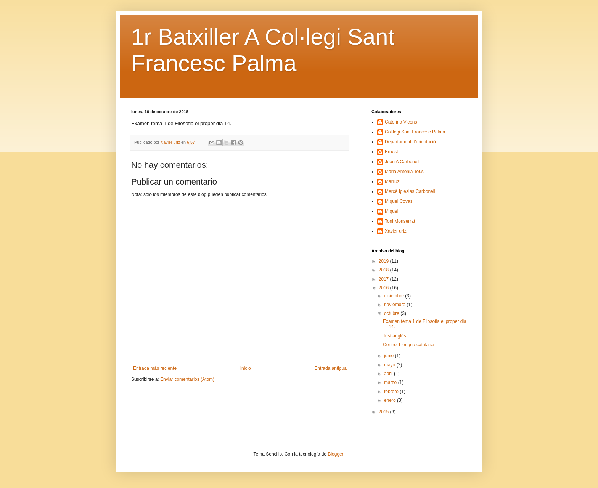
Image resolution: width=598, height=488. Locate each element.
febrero (392, 391)
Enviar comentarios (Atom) (187, 379)
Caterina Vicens (401, 122)
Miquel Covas (399, 201)
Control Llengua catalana (408, 344)
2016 (384, 288)
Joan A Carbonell (402, 161)
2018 (384, 270)
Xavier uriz (396, 231)
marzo (391, 382)
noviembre (395, 304)
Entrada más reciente (155, 368)
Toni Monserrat (400, 221)
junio (389, 355)
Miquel (391, 211)
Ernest (391, 151)
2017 (384, 279)
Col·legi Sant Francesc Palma (415, 132)
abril (389, 373)
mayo (390, 365)
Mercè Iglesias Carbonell (410, 191)
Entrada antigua (330, 368)
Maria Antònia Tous (404, 171)
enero (390, 400)
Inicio (245, 368)
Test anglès (394, 336)
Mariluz (392, 181)
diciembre (394, 296)
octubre (392, 313)
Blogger (335, 454)
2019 (384, 261)
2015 (384, 411)
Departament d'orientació (410, 141)
